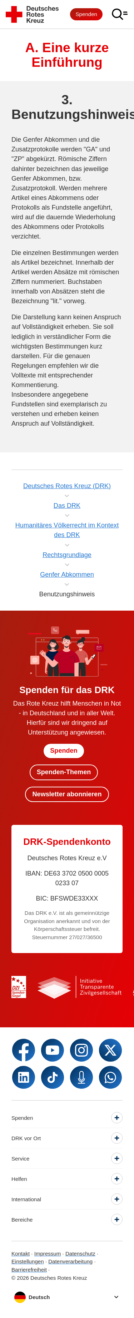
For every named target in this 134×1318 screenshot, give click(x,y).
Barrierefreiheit (29, 1270)
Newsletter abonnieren (67, 794)
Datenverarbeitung (70, 1261)
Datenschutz (80, 1254)
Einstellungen (27, 1261)
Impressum (47, 1254)
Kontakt (20, 1254)
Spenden (86, 14)
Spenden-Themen (64, 772)
